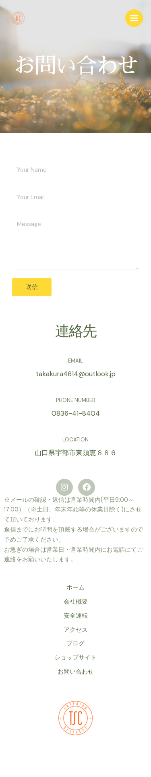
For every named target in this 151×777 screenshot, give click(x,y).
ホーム (75, 588)
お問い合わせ (76, 672)
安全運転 (76, 616)
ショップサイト (75, 658)
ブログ (75, 643)
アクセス (76, 630)
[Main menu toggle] (134, 18)
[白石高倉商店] (18, 18)
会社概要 (76, 602)
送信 (32, 287)
